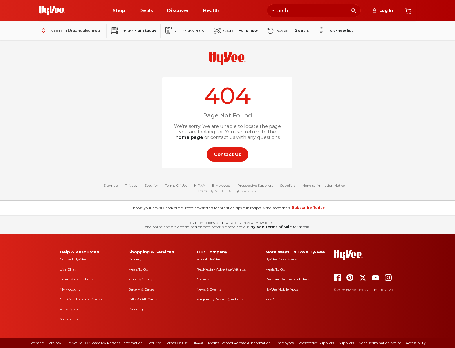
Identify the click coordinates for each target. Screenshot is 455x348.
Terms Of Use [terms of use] (177, 343)
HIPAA (199, 185)
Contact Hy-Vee (73, 259)
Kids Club (273, 299)
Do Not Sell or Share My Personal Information (104, 343)
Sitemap (111, 185)
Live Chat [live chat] (68, 269)
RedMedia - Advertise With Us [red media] (221, 269)
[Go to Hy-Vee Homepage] (52, 10)
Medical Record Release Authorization (239, 343)
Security (151, 185)
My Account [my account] (70, 289)
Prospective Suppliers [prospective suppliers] (316, 343)
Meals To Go (138, 269)
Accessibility (416, 343)
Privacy (131, 185)
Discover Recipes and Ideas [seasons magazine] (287, 279)
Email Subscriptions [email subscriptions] (76, 279)
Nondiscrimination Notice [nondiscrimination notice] (380, 343)
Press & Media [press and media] (71, 309)
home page (189, 137)
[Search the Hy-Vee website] (314, 10)
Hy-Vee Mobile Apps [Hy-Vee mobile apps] (281, 289)
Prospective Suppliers (255, 185)
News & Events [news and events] (209, 289)
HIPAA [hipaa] (197, 343)
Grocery (135, 259)
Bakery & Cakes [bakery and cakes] (141, 289)
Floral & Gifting (141, 279)
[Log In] (383, 11)
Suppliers (287, 185)
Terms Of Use (176, 185)
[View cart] (408, 11)
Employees (221, 185)
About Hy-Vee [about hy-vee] (208, 259)
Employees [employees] (284, 343)
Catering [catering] (135, 309)
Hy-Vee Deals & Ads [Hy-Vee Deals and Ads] (281, 259)
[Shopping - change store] (69, 31)
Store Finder (70, 319)
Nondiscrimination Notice (323, 185)
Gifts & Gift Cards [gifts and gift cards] (142, 299)
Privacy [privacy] (54, 343)
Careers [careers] (203, 279)
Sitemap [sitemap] (37, 343)
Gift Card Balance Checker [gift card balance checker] (82, 299)
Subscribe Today (308, 207)
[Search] (354, 10)
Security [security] (154, 343)
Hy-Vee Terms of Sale (271, 227)
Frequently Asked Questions (220, 299)
